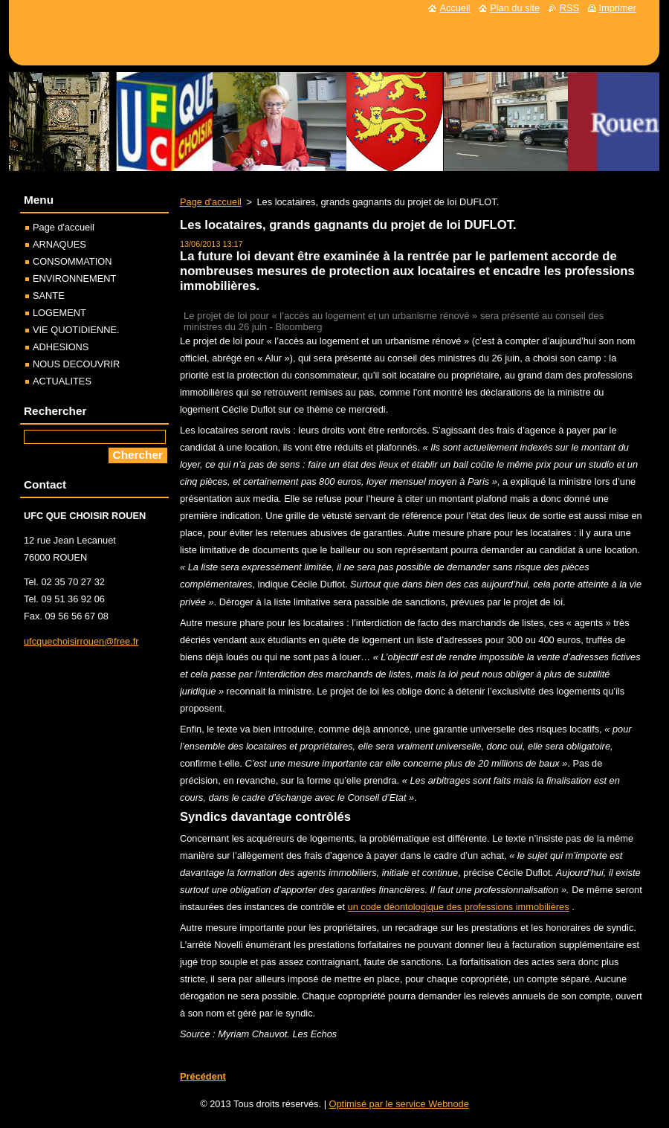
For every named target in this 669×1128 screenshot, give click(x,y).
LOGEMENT (59, 312)
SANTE (49, 295)
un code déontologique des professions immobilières (458, 906)
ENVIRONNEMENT (74, 278)
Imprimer (617, 7)
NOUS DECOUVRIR (76, 364)
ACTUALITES (62, 381)
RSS (569, 7)
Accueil (454, 7)
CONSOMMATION (72, 261)
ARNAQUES (59, 244)
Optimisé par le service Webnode (399, 1103)
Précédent (203, 1076)
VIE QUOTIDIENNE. (76, 329)
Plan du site (515, 7)
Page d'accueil (211, 201)
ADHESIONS (60, 346)
